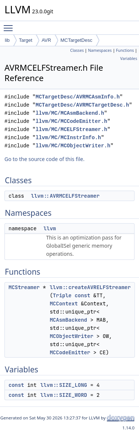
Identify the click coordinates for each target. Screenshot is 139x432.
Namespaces (100, 50)
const (82, 295)
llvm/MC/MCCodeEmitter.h (71, 121)
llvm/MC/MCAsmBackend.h (70, 113)
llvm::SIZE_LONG (63, 385)
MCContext (64, 303)
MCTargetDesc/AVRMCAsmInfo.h (78, 96)
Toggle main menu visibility (10, 25)
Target (25, 40)
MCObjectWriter (71, 336)
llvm (49, 228)
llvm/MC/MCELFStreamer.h (71, 129)
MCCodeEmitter (70, 352)
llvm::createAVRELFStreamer (90, 287)
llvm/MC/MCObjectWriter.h (73, 145)
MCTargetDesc (76, 40)
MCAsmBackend (68, 320)
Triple (62, 295)
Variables (128, 58)
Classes (77, 50)
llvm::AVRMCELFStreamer (65, 195)
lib (7, 40)
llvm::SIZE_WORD (63, 395)
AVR (46, 40)
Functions (125, 50)
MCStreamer (24, 287)
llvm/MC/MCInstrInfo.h (68, 137)
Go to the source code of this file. (44, 159)
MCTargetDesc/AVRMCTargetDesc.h (82, 104)
